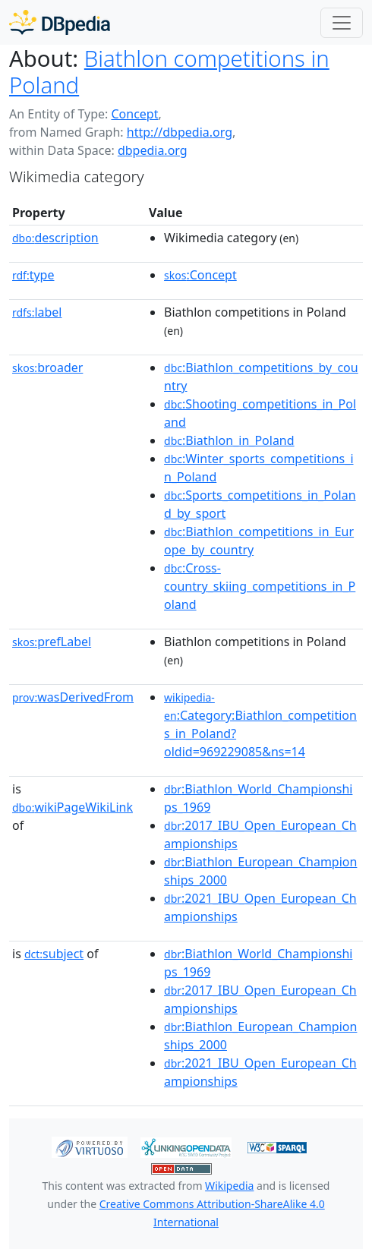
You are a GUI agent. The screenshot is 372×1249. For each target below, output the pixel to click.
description (55, 237)
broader (47, 367)
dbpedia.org (153, 150)
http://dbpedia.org (179, 132)
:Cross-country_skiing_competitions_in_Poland (259, 586)
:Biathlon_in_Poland (229, 440)
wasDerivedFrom (73, 697)
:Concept (200, 275)
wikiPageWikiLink (72, 807)
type (33, 275)
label (37, 312)
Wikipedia (229, 1185)
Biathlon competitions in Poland (169, 71)
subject (54, 953)
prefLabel (51, 641)
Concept (134, 114)
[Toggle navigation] (341, 23)
